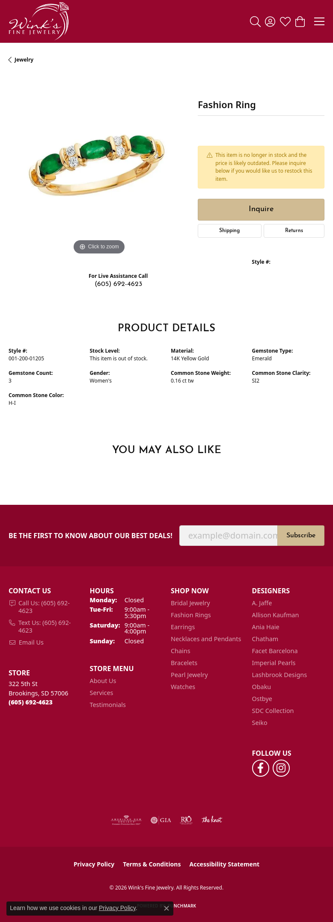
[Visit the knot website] (211, 820)
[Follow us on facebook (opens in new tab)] (260, 768)
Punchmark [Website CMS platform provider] (182, 906)
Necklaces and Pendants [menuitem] (206, 639)
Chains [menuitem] (180, 651)
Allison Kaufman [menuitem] (275, 615)
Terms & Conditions (152, 864)
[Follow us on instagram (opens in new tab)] (281, 768)
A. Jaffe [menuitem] (262, 603)
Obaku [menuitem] (261, 687)
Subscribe (300, 535)
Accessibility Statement (224, 864)
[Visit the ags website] (126, 820)
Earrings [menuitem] (183, 627)
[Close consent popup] (166, 908)
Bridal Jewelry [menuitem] (190, 603)
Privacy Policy (94, 864)
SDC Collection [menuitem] (273, 711)
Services (101, 693)
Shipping (229, 230)
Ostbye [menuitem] (262, 699)
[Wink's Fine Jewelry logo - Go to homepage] (38, 21)
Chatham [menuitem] (265, 639)
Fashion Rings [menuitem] (191, 615)
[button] (255, 21)
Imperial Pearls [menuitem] (274, 663)
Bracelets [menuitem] (184, 663)
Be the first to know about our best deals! (90, 536)
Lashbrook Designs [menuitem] (279, 675)
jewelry (24, 59)
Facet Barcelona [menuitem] (275, 651)
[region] (99, 167)
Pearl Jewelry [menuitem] (189, 675)
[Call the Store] (31, 702)
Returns (294, 230)
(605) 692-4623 (118, 284)
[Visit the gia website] (161, 820)
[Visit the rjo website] (186, 820)
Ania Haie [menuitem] (265, 627)
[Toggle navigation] (319, 21)
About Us (103, 681)
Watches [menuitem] (183, 687)
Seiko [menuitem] (260, 723)
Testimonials (108, 705)
